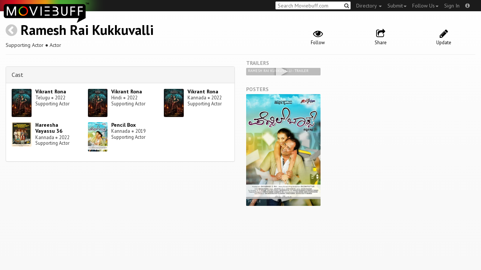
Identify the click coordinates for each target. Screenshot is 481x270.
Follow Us (425, 5)
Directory (369, 5)
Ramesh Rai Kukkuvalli (87, 30)
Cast (17, 74)
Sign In (452, 5)
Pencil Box (123, 125)
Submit (397, 5)
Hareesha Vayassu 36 (48, 128)
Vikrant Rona (50, 91)
